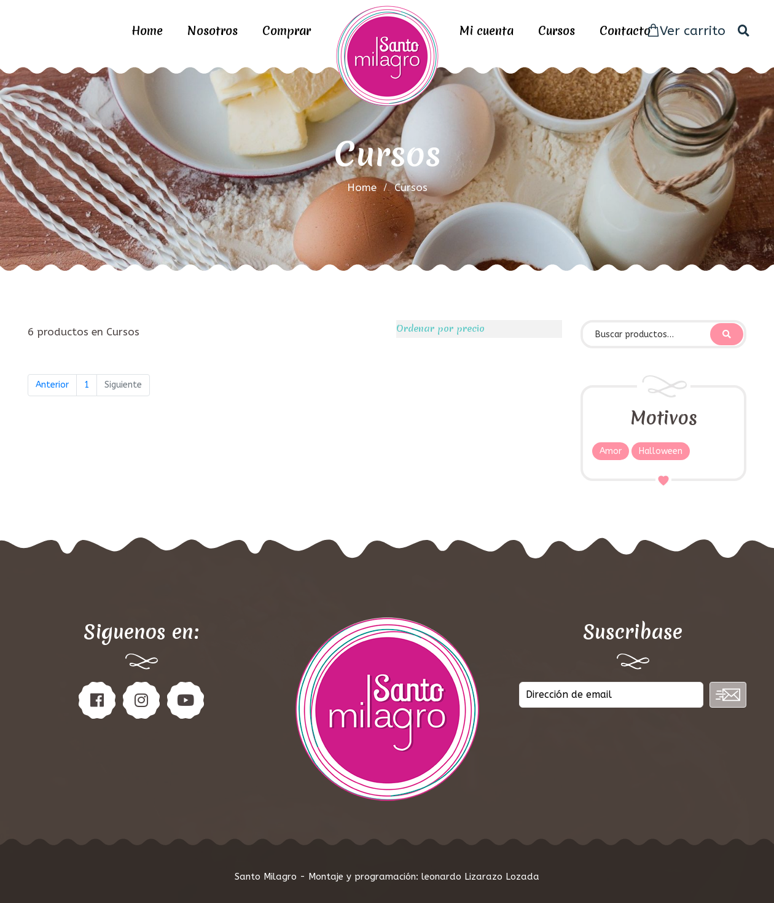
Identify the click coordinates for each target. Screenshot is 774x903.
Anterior (52, 385)
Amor (611, 451)
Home (147, 31)
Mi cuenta (486, 31)
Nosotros (212, 31)
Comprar (286, 31)
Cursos (556, 31)
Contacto (625, 31)
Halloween (660, 451)
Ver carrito (686, 31)
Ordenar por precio (440, 328)
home (362, 187)
